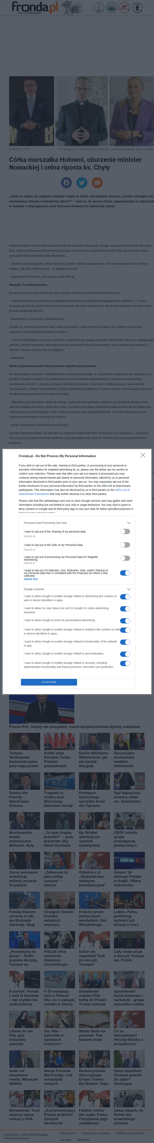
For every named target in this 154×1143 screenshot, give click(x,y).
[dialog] (77, 571)
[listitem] (77, 523)
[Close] (144, 456)
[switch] (125, 531)
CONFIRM (49, 682)
